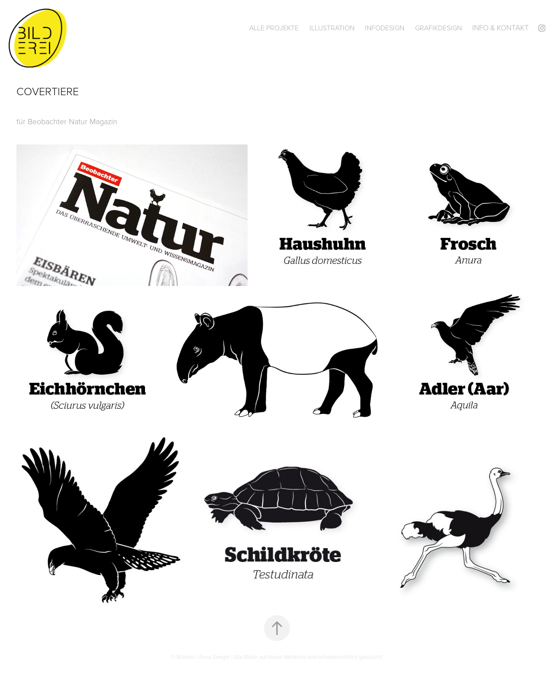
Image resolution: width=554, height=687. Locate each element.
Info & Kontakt (500, 27)
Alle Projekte (274, 27)
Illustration (331, 27)
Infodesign (384, 27)
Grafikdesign (438, 27)
